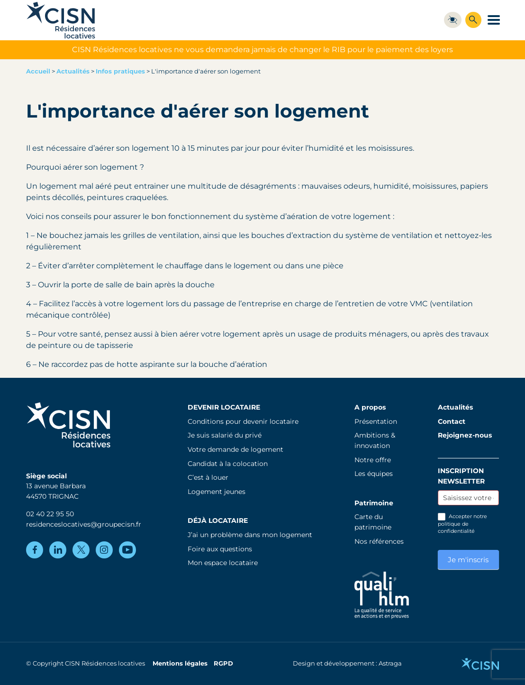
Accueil (38, 71)
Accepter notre (462, 523)
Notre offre (372, 460)
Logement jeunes (216, 491)
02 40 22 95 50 (50, 514)
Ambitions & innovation (374, 440)
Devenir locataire (224, 407)
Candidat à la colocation (228, 463)
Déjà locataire (218, 520)
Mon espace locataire (223, 562)
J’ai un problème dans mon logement (250, 534)
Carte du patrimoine (372, 521)
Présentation (375, 421)
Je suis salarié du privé (225, 435)
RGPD (223, 663)
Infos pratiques (120, 71)
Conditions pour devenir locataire (243, 421)
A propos (370, 407)
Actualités (73, 71)
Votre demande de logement (235, 449)
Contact (451, 421)
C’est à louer (208, 477)
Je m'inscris (468, 559)
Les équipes (373, 473)
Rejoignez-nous (465, 435)
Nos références (379, 541)
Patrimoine (373, 503)
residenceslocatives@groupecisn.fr (83, 524)
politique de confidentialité (456, 527)
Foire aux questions (220, 549)
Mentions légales (180, 663)
